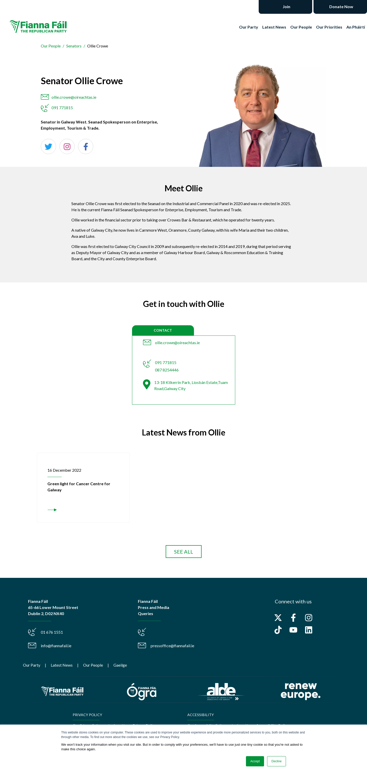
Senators (74, 45)
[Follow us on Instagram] (309, 618)
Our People (301, 26)
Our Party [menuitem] (31, 665)
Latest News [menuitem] (62, 665)
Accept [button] (255, 761)
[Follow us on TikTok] (278, 630)
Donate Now (341, 6)
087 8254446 (167, 369)
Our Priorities (329, 26)
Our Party (248, 26)
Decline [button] (276, 761)
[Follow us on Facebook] (293, 618)
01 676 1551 (52, 632)
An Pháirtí (355, 26)
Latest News (274, 26)
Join (286, 6)
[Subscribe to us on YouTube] (293, 630)
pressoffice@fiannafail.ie (172, 645)
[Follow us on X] (278, 618)
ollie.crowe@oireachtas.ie (73, 97)
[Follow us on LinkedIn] (309, 630)
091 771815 (62, 107)
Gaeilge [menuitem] (120, 665)
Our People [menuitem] (93, 665)
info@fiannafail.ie (56, 645)
